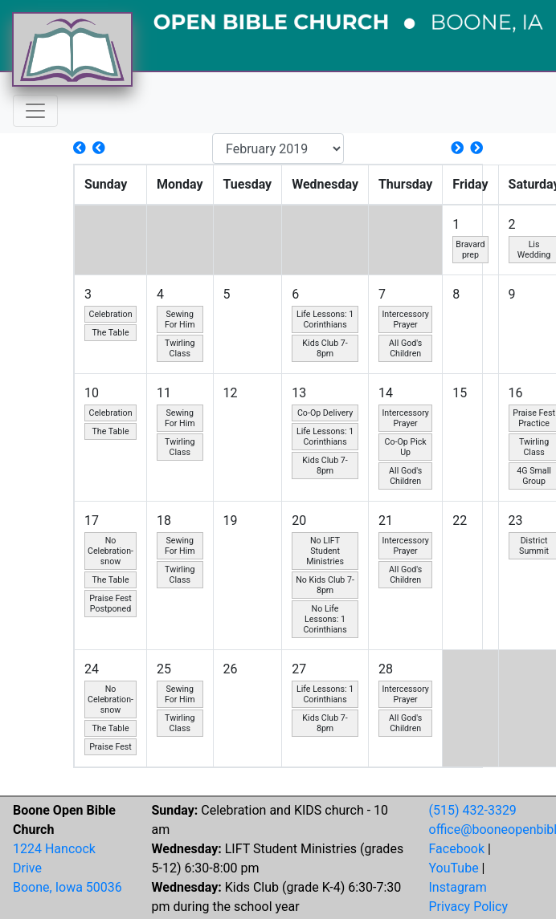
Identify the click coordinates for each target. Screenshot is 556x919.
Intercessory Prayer (405, 319)
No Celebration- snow (110, 551)
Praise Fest (110, 747)
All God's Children (405, 348)
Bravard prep (470, 249)
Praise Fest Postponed (110, 603)
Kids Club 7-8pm (324, 348)
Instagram (458, 887)
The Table (110, 332)
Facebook (456, 848)
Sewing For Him (180, 319)
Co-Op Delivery (325, 413)
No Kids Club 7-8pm (325, 585)
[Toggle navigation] (35, 111)
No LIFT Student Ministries (325, 551)
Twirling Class (179, 348)
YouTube (454, 868)
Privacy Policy (469, 906)
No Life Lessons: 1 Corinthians (324, 619)
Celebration (110, 314)
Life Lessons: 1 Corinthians (325, 319)
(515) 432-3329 (473, 810)
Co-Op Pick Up (406, 447)
